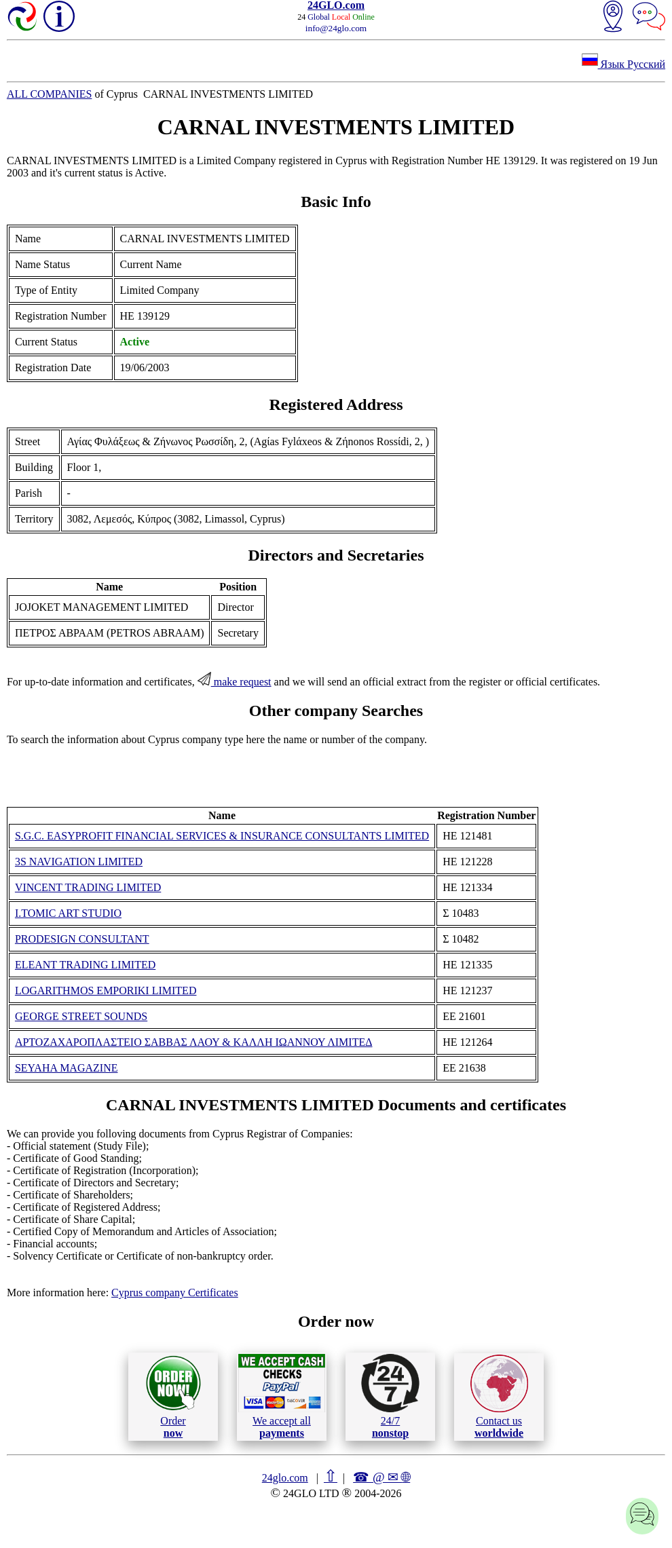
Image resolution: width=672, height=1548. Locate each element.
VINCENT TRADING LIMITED (88, 887)
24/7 (390, 1396)
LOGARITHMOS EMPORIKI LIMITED (106, 990)
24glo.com (285, 1478)
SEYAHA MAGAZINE (66, 1068)
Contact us (499, 1397)
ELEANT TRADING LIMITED (85, 964)
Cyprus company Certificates (174, 1292)
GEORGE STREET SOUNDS (81, 1016)
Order (173, 1396)
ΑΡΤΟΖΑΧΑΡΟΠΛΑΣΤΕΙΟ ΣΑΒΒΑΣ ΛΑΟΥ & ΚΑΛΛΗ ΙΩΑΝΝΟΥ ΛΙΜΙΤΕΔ (194, 1042)
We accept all (281, 1396)
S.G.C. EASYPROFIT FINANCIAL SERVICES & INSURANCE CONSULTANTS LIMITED (222, 836)
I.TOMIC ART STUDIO (68, 913)
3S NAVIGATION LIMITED (79, 861)
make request (235, 681)
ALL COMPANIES (49, 94)
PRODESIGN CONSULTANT (82, 939)
